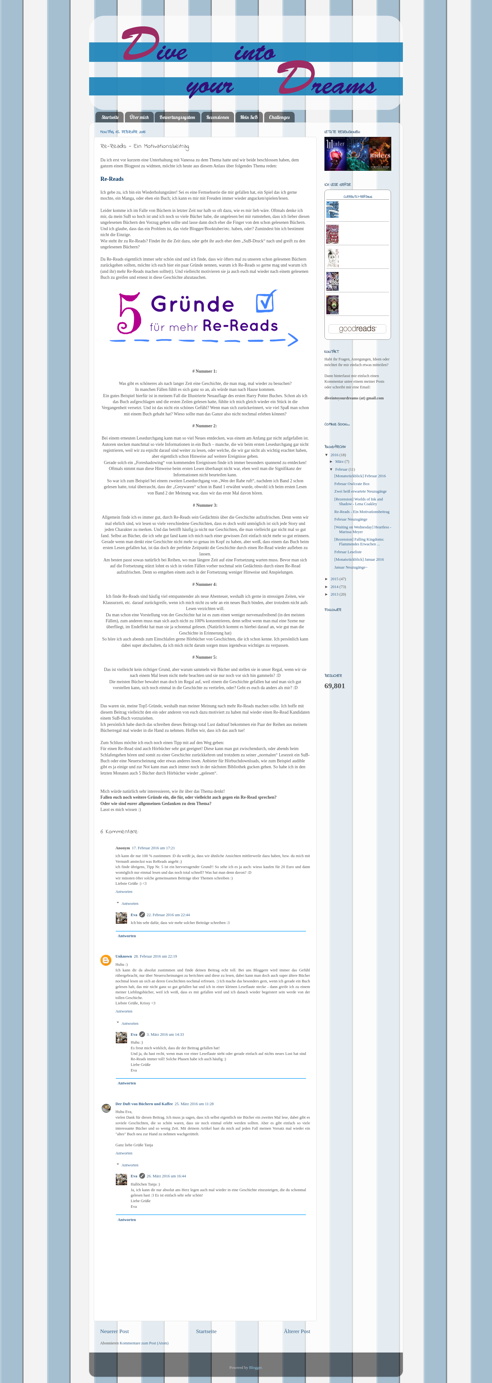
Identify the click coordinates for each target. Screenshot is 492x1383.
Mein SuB (249, 117)
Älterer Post (297, 1331)
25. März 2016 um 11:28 (194, 1104)
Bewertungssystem (177, 117)
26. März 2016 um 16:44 (166, 1176)
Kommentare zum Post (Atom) (144, 1343)
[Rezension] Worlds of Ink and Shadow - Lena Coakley (358, 501)
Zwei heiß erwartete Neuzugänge (360, 491)
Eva (134, 915)
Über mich (139, 117)
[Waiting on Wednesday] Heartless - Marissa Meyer (362, 529)
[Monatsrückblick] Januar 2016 (359, 559)
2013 (334, 594)
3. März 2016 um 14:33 (165, 1034)
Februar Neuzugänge (350, 519)
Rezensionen (217, 117)
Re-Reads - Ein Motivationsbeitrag (361, 512)
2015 (334, 579)
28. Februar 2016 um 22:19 (155, 956)
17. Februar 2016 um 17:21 (153, 848)
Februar (342, 469)
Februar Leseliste (347, 552)
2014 (334, 587)
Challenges (279, 117)
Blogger (255, 1367)
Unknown (123, 956)
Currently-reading (358, 197)
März (340, 461)
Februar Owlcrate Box (352, 484)
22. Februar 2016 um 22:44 (168, 915)
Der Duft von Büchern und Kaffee (144, 1104)
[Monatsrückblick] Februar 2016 (360, 476)
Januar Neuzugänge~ (350, 567)
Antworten (123, 891)
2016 (334, 455)
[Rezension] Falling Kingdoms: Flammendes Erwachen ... (359, 541)
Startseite (110, 117)
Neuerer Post (114, 1331)
